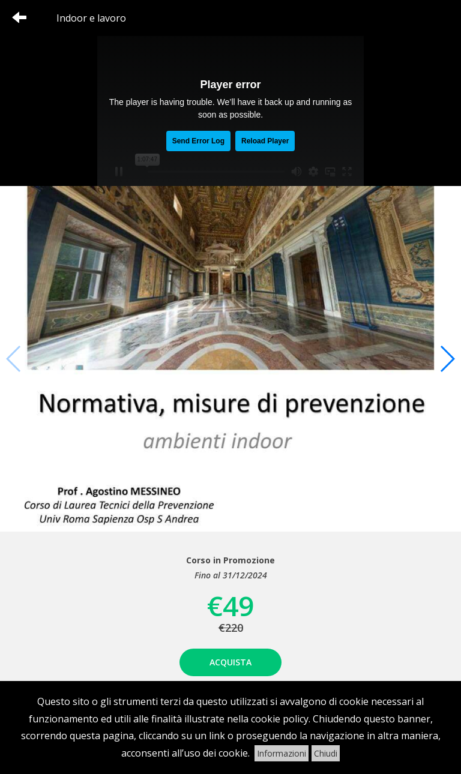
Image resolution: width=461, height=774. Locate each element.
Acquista (230, 662)
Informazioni (281, 753)
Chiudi (325, 753)
